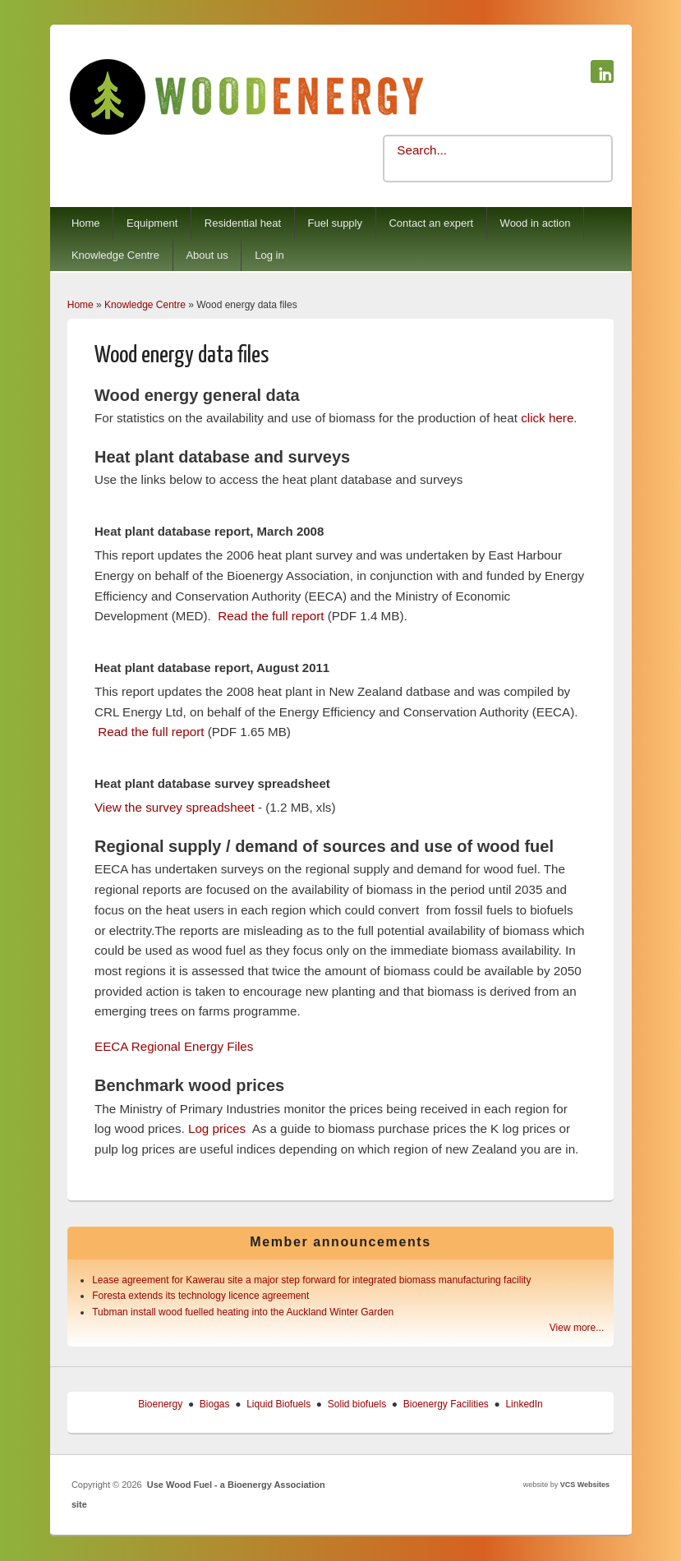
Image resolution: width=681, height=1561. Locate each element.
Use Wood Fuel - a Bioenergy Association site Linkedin (602, 71)
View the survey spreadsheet (174, 807)
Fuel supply (335, 223)
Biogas (215, 1404)
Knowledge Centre (115, 255)
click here (547, 418)
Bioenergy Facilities (446, 1404)
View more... (577, 1327)
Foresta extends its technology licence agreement (200, 1295)
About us (207, 255)
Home (85, 223)
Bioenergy (160, 1404)
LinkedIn (523, 1404)
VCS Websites (585, 1484)
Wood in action (535, 223)
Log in (269, 255)
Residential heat (243, 223)
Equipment (152, 223)
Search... (422, 150)
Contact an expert (431, 223)
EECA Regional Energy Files (173, 1046)
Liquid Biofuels (278, 1404)
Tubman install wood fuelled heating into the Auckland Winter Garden (242, 1312)
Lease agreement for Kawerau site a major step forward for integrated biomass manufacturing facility (311, 1280)
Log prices (217, 1128)
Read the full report (271, 616)
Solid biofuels (357, 1404)
